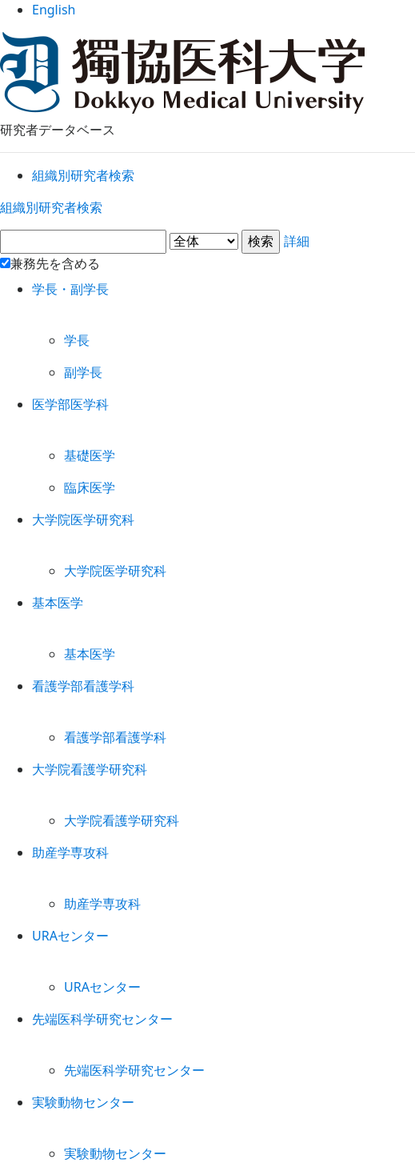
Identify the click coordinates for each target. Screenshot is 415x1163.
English (207, 16)
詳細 (207, 263)
